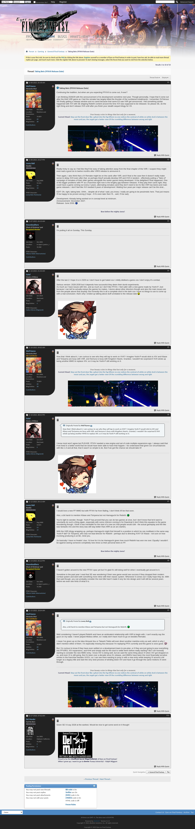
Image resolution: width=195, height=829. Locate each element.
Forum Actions (73, 39)
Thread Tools (154, 78)
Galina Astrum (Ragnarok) (35, 310)
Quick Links (88, 39)
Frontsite (33, 36)
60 (37, 119)
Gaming (41, 51)
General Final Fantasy (55, 51)
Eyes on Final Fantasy (173, 812)
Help (53, 2)
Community (58, 39)
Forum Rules (71, 804)
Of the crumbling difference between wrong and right (130, 119)
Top (168, 772)
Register (63, 2)
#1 (168, 82)
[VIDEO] (69, 798)
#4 (168, 271)
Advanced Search (186, 2)
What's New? (80, 36)
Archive (187, 812)
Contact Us (160, 812)
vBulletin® (97, 821)
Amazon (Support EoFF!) (108, 39)
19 (37, 188)
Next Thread (105, 779)
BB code (69, 789)
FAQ (39, 39)
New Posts (31, 39)
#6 (168, 415)
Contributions (30, 125)
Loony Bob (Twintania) (33, 195)
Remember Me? (41, 2)
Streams (98, 36)
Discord (132, 36)
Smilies (68, 792)
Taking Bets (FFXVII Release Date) (49, 71)
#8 (168, 560)
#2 (168, 159)
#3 (168, 221)
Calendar (46, 39)
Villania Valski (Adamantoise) (36, 254)
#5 (168, 347)
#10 (168, 715)
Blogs (62, 36)
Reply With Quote (161, 155)
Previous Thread (91, 779)
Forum (49, 36)
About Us (115, 36)
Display (164, 78)
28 (37, 122)
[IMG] (68, 795)
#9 (168, 610)
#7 (168, 501)
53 (37, 186)
